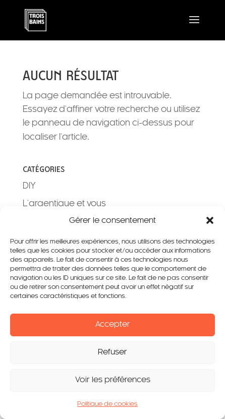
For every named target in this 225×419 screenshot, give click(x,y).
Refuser (112, 352)
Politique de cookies (107, 404)
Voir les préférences (112, 380)
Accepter (112, 324)
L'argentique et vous (64, 204)
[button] (210, 220)
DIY (29, 186)
